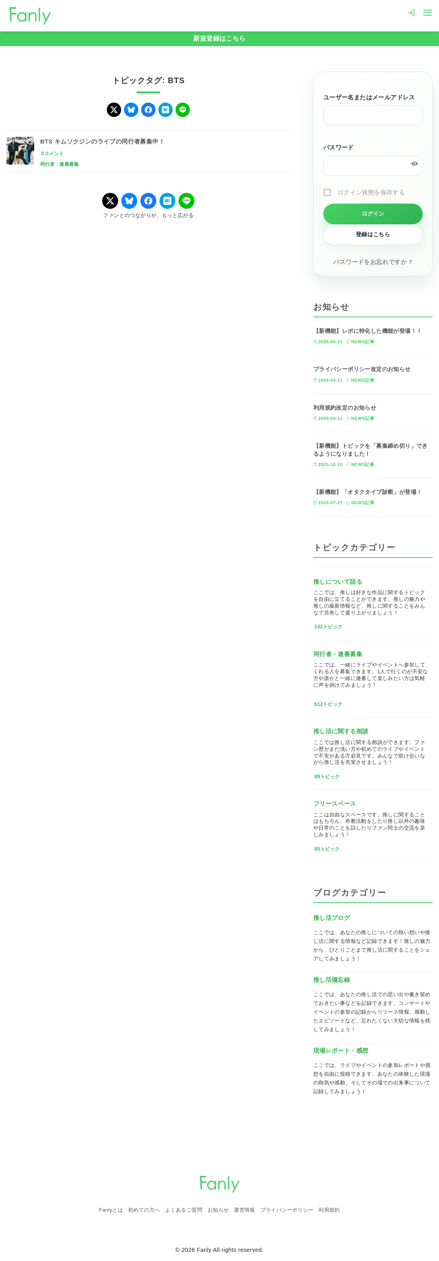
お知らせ (218, 1210)
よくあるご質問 (183, 1210)
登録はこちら (373, 234)
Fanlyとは (111, 1210)
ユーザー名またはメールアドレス (369, 98)
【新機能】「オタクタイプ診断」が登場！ (367, 492)
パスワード (338, 148)
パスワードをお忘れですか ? (372, 261)
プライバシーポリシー (287, 1210)
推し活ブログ (331, 917)
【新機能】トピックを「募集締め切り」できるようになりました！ (370, 450)
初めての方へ (144, 1210)
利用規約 (329, 1210)
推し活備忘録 (331, 979)
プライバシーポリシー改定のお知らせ (362, 369)
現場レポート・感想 (341, 1050)
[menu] (427, 12)
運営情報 (244, 1210)
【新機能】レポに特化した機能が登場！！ (367, 331)
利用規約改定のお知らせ (344, 407)
